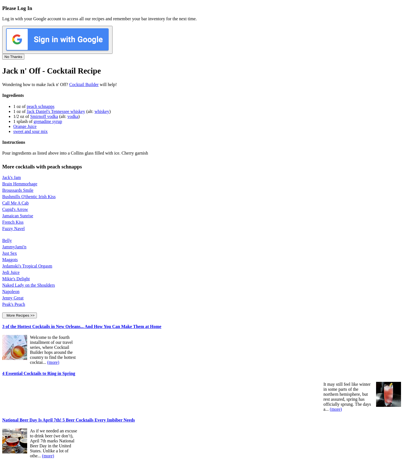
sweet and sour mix (30, 131)
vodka (72, 116)
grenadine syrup (48, 121)
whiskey (102, 111)
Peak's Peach (13, 304)
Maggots (10, 259)
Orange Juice (25, 126)
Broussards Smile (17, 190)
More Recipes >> (19, 315)
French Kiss (13, 222)
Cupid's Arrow (15, 209)
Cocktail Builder (84, 84)
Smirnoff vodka (44, 116)
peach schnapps (40, 106)
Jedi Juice (11, 272)
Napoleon (10, 291)
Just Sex (9, 253)
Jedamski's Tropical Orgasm (27, 266)
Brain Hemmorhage (19, 183)
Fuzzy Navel (13, 228)
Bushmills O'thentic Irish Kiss (29, 196)
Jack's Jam (11, 177)
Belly (7, 240)
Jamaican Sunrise (17, 215)
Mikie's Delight (16, 278)
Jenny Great (13, 298)
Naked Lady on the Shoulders (28, 285)
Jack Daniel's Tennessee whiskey (56, 111)
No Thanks (13, 57)
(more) (53, 362)
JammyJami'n (14, 246)
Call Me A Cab (15, 203)
